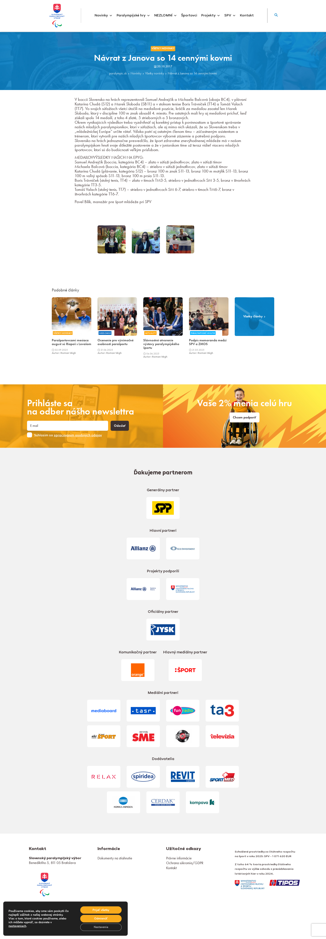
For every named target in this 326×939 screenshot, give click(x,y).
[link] (44, 884)
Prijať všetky (100, 910)
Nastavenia (100, 927)
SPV (230, 15)
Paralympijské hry (133, 15)
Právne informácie (179, 858)
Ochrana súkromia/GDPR (184, 862)
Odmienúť (100, 918)
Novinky (103, 15)
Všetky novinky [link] (163, 48)
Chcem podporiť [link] (244, 417)
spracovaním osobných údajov (78, 435)
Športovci (189, 15)
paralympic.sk (118, 73)
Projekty (210, 15)
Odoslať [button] (120, 426)
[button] (276, 15)
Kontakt (247, 15)
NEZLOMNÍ (165, 15)
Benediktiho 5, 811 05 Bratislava (52, 862)
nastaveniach (17, 926)
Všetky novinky (154, 73)
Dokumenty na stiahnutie (115, 858)
